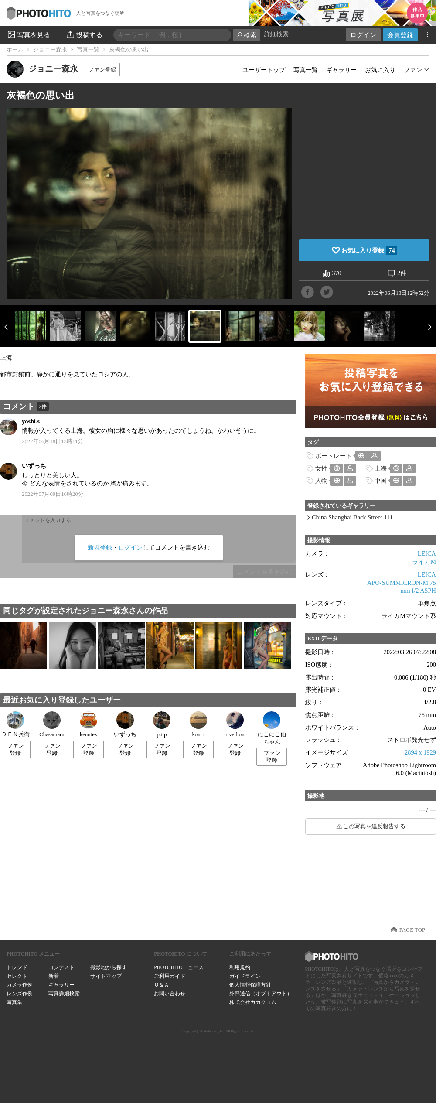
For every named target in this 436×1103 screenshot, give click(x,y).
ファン (413, 69)
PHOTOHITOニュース (178, 967)
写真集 (14, 1002)
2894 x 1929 (420, 752)
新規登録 (100, 547)
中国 (381, 480)
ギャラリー (341, 69)
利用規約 (239, 967)
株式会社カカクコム (252, 1002)
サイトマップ (106, 976)
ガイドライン (245, 976)
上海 (381, 468)
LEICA (427, 553)
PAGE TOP (412, 930)
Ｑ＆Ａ (161, 984)
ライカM (424, 561)
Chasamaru (52, 724)
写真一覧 (88, 50)
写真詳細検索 (64, 993)
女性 (321, 468)
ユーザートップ (263, 69)
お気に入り (380, 69)
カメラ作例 (20, 984)
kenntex (89, 724)
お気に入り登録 (369, 250)
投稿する (83, 34)
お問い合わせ (169, 993)
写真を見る (28, 34)
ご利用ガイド (169, 976)
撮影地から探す (108, 967)
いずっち (34, 465)
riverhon (234, 724)
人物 (321, 480)
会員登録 (400, 34)
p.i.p (161, 724)
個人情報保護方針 (250, 984)
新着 (53, 976)
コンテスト (61, 967)
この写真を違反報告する (374, 826)
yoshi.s (31, 421)
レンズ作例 (20, 993)
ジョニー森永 (50, 50)
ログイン (363, 34)
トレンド (17, 967)
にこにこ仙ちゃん (272, 728)
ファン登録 (102, 69)
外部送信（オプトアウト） (260, 993)
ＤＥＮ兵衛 (15, 724)
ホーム (15, 50)
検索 (246, 35)
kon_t (198, 724)
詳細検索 (276, 34)
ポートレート (333, 455)
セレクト (17, 976)
